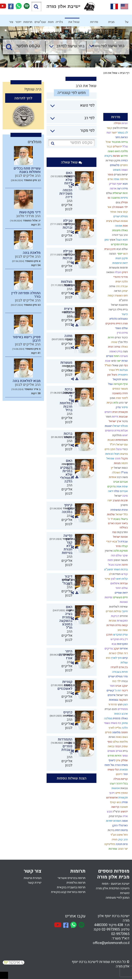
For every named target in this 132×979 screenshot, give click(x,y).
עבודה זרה (121, 286)
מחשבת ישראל (119, 305)
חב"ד (113, 835)
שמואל (110, 458)
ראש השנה (113, 151)
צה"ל (125, 147)
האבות (111, 440)
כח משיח (115, 723)
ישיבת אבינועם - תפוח (115, 883)
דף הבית (124, 73)
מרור (118, 546)
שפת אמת (122, 486)
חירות (110, 337)
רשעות (108, 426)
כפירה (124, 160)
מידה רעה (122, 188)
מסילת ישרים (120, 216)
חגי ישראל (122, 695)
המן (120, 365)
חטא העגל (121, 240)
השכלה (115, 472)
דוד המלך (122, 653)
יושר (114, 133)
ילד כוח (116, 681)
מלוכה (124, 151)
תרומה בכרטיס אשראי (71, 878)
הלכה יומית (121, 282)
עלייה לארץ (114, 728)
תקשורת (123, 798)
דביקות (114, 616)
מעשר (124, 560)
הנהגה (112, 254)
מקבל (124, 458)
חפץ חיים (109, 449)
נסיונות (108, 597)
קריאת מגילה (120, 779)
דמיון (124, 272)
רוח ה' (117, 690)
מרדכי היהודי (120, 277)
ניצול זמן (112, 375)
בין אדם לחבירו (119, 667)
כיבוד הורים (121, 337)
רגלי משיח (113, 770)
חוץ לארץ (116, 658)
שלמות (110, 514)
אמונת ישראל (120, 537)
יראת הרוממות (120, 263)
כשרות (112, 653)
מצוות (116, 463)
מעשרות (66, 362)
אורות (111, 737)
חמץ (120, 704)
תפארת (123, 770)
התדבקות (122, 532)
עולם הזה (116, 555)
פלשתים (114, 165)
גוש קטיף (115, 802)
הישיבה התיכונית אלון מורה (112, 888)
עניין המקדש (120, 635)
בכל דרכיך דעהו (118, 784)
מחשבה (115, 198)
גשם (125, 737)
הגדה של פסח (112, 765)
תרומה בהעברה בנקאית (71, 887)
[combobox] (105, 47)
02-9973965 (120, 933)
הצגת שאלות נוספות (71, 778)
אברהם (123, 491)
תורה (125, 323)
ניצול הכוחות (112, 454)
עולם (108, 193)
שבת (107, 361)
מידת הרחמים (112, 431)
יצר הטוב (122, 849)
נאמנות (123, 602)
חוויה (114, 839)
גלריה (59, 22)
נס (108, 198)
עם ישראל (122, 445)
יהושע (124, 811)
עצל (110, 384)
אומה (124, 821)
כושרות (124, 893)
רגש (125, 254)
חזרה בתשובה (120, 393)
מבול (111, 565)
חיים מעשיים (120, 597)
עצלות (124, 662)
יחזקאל (116, 379)
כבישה (111, 309)
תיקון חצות (121, 258)
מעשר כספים (120, 389)
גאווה (118, 737)
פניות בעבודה (120, 672)
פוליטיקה (109, 844)
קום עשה (122, 212)
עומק (124, 746)
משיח (124, 765)
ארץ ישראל (114, 421)
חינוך (124, 611)
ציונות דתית (121, 830)
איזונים (111, 695)
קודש (124, 574)
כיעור (124, 314)
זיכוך (111, 793)
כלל (125, 342)
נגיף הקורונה (120, 384)
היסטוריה (122, 375)
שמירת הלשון (120, 128)
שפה (116, 179)
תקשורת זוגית (120, 412)
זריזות (114, 417)
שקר (125, 555)
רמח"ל (108, 365)
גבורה (124, 681)
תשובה (123, 807)
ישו (118, 361)
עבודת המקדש (119, 244)
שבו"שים (40, 22)
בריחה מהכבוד (119, 142)
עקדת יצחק (115, 816)
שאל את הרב (73, 23)
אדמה (112, 188)
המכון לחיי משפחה (117, 897)
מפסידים (122, 709)
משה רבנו (122, 477)
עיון (118, 760)
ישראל (118, 496)
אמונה (118, 226)
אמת (125, 226)
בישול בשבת (120, 519)
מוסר (110, 174)
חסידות (116, 574)
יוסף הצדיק (115, 184)
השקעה (123, 700)
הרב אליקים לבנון (66, 205)
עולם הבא (122, 249)
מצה (125, 351)
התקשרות (122, 621)
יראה (110, 491)
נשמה (124, 170)
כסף (109, 742)
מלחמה (116, 732)
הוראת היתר (121, 137)
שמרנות (112, 849)
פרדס (110, 756)
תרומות (27, 22)
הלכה (124, 728)
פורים (108, 732)
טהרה (114, 342)
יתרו (109, 500)
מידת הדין (122, 333)
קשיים (110, 690)
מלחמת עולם (120, 742)
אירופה (123, 179)
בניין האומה (115, 351)
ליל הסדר (113, 370)
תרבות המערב (120, 500)
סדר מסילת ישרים (117, 676)
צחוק (124, 723)
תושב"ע (108, 569)
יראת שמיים (121, 593)
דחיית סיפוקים (113, 323)
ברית (125, 751)
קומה (110, 296)
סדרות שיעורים (93, 23)
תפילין (124, 202)
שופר (112, 212)
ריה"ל (112, 445)
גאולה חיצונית (120, 230)
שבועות (123, 417)
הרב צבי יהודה (119, 235)
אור (109, 207)
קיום (125, 658)
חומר (108, 417)
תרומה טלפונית (76, 882)
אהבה (117, 565)
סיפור (124, 407)
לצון (113, 579)
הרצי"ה (116, 811)
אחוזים (123, 616)
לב (110, 574)
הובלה (117, 272)
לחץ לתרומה (23, 98)
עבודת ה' (122, 541)
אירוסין (108, 551)
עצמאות (113, 700)
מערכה (123, 356)
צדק (118, 407)
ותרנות (116, 156)
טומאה (110, 272)
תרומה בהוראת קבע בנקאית (68, 892)
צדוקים (111, 486)
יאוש (125, 435)
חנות (51, 22)
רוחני (116, 356)
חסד (112, 686)
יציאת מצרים (120, 174)
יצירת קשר (34, 882)
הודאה (117, 291)
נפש (113, 361)
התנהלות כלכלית (118, 319)
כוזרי (125, 449)
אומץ (112, 240)
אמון (112, 398)
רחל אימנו (122, 835)
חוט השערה (121, 296)
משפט (116, 170)
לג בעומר (122, 133)
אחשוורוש (111, 798)
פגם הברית (110, 709)
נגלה (116, 491)
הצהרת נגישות (32, 878)
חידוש (124, 156)
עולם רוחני (121, 588)
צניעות (124, 454)
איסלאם (114, 583)
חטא (125, 184)
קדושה (115, 807)
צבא (113, 644)
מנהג (117, 458)
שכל (108, 142)
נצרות (124, 361)
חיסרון (124, 505)
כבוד (109, 147)
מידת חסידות (113, 625)
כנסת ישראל (120, 468)
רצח (108, 133)
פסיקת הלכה (120, 551)
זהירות (118, 756)
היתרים (123, 165)
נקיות (109, 403)
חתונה (124, 732)
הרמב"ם (123, 300)
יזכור (18, 22)
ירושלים (117, 147)
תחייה (124, 802)
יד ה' (110, 519)
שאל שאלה (71, 162)
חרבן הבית (110, 249)
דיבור (124, 690)
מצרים (109, 356)
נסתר (125, 756)
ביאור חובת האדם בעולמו (118, 525)
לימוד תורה (121, 398)
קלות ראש (122, 579)
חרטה (124, 565)
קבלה (124, 546)
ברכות (110, 830)
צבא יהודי (111, 541)
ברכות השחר (120, 569)
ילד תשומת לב (119, 207)
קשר (109, 128)
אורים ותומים (114, 751)
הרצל (118, 449)
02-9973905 (111, 929)
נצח (114, 532)
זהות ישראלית (120, 193)
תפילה (117, 123)
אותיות (112, 477)
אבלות (124, 431)
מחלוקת (117, 435)
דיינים (118, 774)
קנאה (124, 625)
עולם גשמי (121, 328)
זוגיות (124, 123)
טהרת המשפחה (119, 510)
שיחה (111, 286)
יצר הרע (123, 403)
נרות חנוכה (121, 844)
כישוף (112, 760)
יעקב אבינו (121, 686)
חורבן (109, 635)
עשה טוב (122, 630)
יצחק (124, 291)
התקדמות (122, 644)
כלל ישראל (121, 514)
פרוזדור (112, 704)
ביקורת (108, 156)
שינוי (107, 579)
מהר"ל (124, 472)
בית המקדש (117, 639)
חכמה (124, 463)
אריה (125, 816)
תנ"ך (120, 342)
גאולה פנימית (120, 718)
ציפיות (124, 198)
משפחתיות (121, 440)
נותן (106, 240)
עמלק (124, 760)
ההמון (116, 560)
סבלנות (123, 370)
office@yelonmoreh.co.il (111, 942)
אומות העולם (120, 221)
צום (117, 202)
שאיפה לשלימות (118, 607)
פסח (110, 560)
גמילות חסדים (113, 611)
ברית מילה (122, 309)
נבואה (110, 746)
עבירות (123, 583)
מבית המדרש (109, 23)
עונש (124, 379)
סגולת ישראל (120, 426)
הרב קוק (122, 839)
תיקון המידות (112, 160)
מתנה (68, 335)
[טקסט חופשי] (24, 46)
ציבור (124, 421)
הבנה (117, 746)
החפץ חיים (121, 793)
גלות (115, 403)
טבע (109, 811)
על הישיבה (123, 23)
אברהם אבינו (120, 482)
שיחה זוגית (113, 347)
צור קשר (10, 23)
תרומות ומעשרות (118, 268)
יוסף (119, 254)
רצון (125, 704)
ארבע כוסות (121, 714)
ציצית (109, 221)
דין (126, 639)
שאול (115, 365)
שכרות (112, 621)
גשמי (106, 723)
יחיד (125, 774)
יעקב (116, 649)
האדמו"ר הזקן (120, 825)
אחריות (123, 649)
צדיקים (108, 649)
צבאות (124, 788)
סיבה (125, 496)
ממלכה (107, 718)
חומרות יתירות (113, 821)
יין (111, 468)
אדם (110, 179)
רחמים (108, 412)
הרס (107, 658)
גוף (125, 365)
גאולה (124, 347)
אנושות (115, 788)
